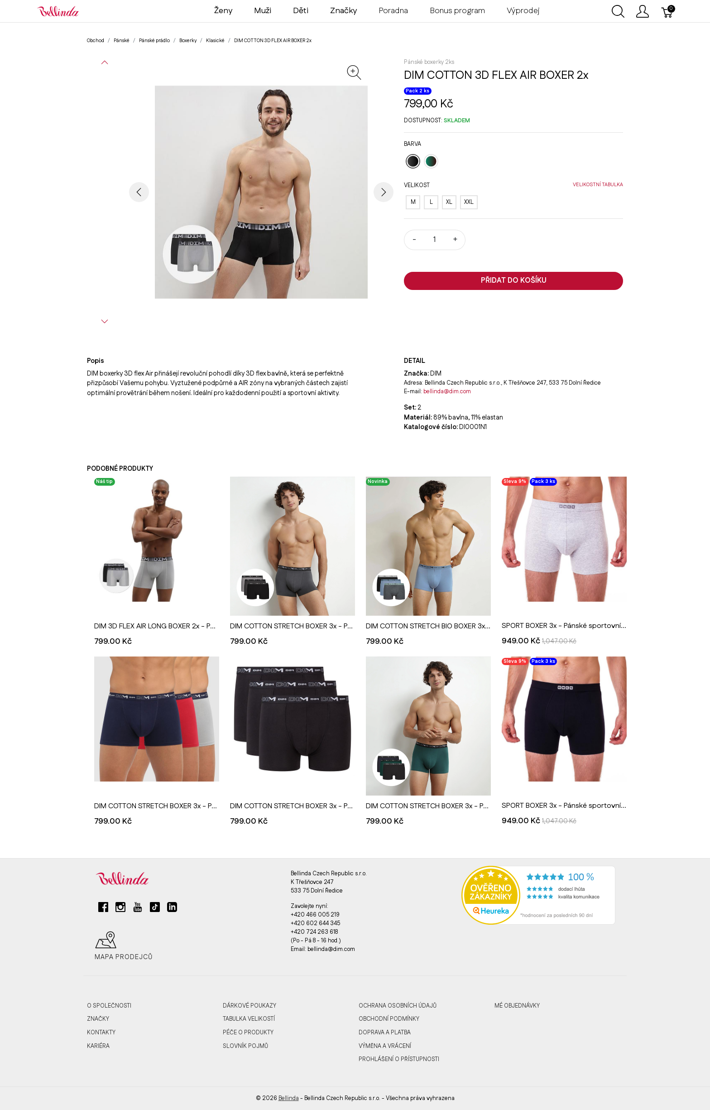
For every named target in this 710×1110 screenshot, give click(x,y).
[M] (413, 202)
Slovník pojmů (245, 1046)
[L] (431, 202)
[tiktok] (154, 910)
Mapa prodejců (124, 946)
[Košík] (667, 11)
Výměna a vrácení (385, 1046)
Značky (98, 1019)
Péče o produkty (248, 1032)
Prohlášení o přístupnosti (399, 1059)
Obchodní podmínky (389, 1019)
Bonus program (457, 11)
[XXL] (469, 202)
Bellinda (288, 1098)
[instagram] (120, 910)
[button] (104, 62)
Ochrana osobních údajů (398, 1006)
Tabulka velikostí (249, 1019)
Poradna (393, 11)
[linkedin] (172, 910)
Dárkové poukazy (249, 1006)
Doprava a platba (385, 1032)
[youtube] (137, 910)
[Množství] (434, 240)
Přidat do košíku (514, 280)
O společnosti (109, 1006)
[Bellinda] (58, 10)
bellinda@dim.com (447, 391)
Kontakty (101, 1032)
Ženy (223, 11)
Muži (262, 11)
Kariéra (98, 1046)
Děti (300, 11)
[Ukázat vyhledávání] (618, 11)
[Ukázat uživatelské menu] (642, 11)
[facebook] (103, 910)
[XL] (449, 202)
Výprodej (523, 11)
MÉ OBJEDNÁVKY (517, 1006)
